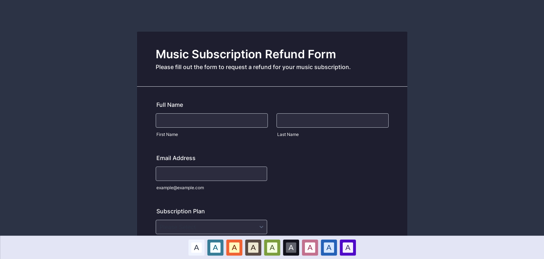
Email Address (176, 158)
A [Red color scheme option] (234, 247)
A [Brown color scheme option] (253, 247)
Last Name (288, 134)
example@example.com (180, 187)
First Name (167, 134)
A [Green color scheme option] (271, 247)
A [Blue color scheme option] (215, 247)
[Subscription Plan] (211, 227)
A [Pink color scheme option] (309, 247)
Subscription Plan (180, 211)
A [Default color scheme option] (196, 247)
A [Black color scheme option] (290, 247)
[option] (196, 247)
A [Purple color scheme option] (347, 247)
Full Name (169, 104)
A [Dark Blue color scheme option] (328, 247)
